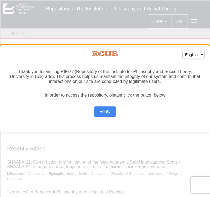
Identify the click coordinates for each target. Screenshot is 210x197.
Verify (105, 111)
